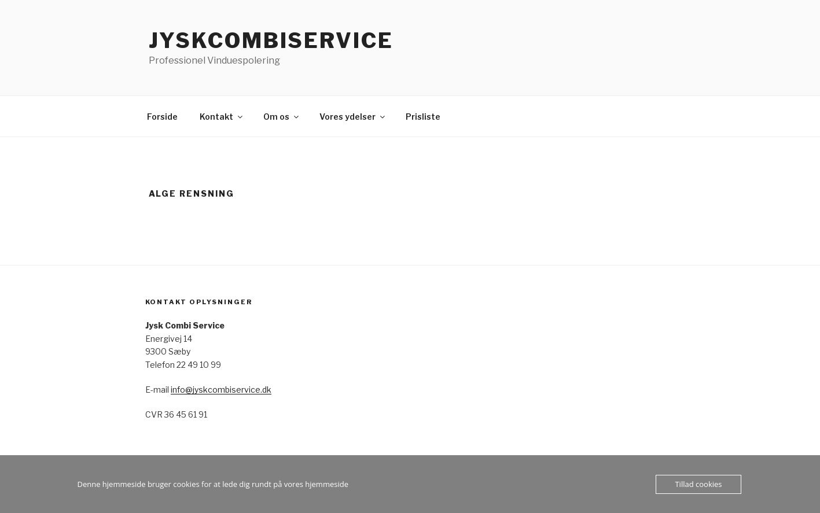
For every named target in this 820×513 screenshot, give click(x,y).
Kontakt (222, 116)
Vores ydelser (353, 116)
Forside (162, 116)
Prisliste (423, 116)
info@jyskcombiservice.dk (221, 389)
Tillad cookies (698, 484)
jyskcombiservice (271, 40)
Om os (281, 116)
